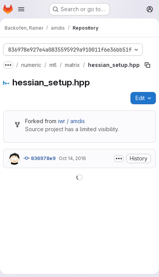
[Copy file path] (147, 65)
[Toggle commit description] (119, 158)
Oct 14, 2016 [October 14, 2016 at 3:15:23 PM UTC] (72, 158)
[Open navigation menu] (21, 9)
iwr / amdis (71, 121)
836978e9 (40, 158)
